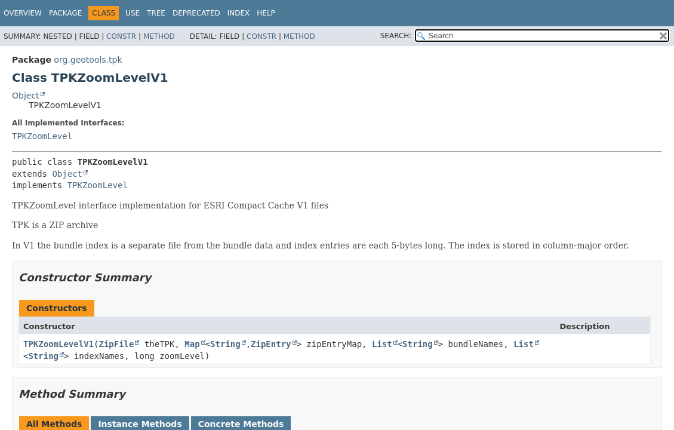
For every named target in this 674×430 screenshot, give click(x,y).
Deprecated (196, 13)
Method (159, 36)
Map (191, 344)
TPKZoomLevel (42, 136)
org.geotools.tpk (88, 59)
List (382, 344)
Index (238, 13)
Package (65, 13)
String (225, 344)
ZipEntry (271, 344)
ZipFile (116, 344)
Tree (156, 13)
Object (25, 95)
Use (132, 13)
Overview (23, 13)
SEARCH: (396, 36)
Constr (121, 36)
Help (266, 13)
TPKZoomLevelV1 (58, 344)
